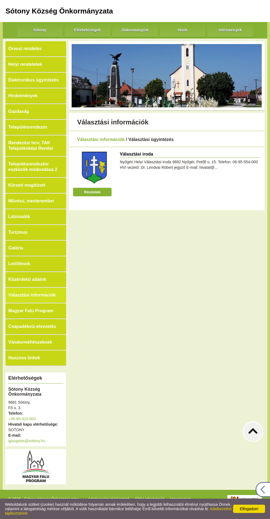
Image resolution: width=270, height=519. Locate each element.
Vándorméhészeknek (30, 342)
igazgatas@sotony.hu (26, 441)
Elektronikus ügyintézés (33, 80)
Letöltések (19, 263)
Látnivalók (19, 216)
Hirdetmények (22, 95)
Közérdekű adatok (27, 279)
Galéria (15, 248)
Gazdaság (18, 111)
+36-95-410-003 (22, 419)
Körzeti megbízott (26, 185)
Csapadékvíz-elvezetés (32, 326)
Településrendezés (27, 127)
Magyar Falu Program (30, 310)
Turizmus (18, 232)
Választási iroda (136, 154)
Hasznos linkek (24, 357)
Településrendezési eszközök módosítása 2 (32, 167)
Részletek (92, 192)
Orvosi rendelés (25, 48)
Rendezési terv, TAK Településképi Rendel (30, 145)
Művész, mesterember (31, 201)
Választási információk (32, 295)
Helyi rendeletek (25, 64)
